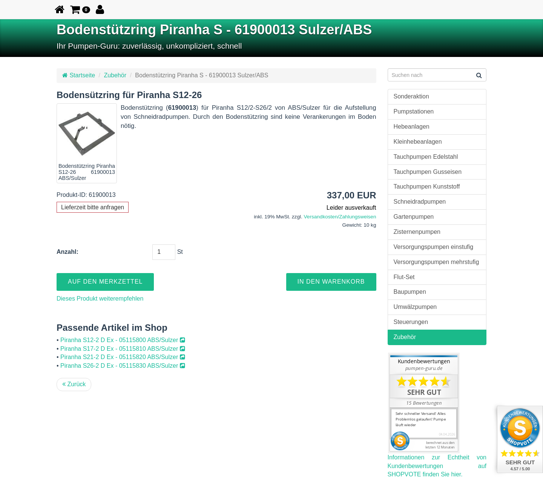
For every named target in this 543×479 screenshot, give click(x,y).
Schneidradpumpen (420, 201)
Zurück (74, 384)
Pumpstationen (414, 111)
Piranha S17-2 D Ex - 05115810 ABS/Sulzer (122, 348)
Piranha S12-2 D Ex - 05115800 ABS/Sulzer (122, 340)
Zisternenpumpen (417, 232)
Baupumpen (410, 292)
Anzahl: (67, 252)
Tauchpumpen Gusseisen (428, 172)
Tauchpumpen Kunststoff (427, 186)
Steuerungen (411, 322)
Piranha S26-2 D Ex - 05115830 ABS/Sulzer (122, 365)
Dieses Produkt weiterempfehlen (100, 298)
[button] (80, 9)
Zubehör (115, 75)
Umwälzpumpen (415, 307)
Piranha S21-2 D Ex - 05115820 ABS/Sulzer (122, 357)
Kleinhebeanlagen (418, 141)
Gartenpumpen (414, 216)
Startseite (78, 75)
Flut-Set (404, 277)
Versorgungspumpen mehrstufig (436, 262)
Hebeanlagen (411, 126)
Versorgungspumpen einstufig (434, 247)
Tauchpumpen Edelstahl (426, 157)
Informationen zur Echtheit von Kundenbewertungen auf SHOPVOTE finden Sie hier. (437, 466)
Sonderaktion (411, 96)
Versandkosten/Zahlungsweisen (340, 217)
